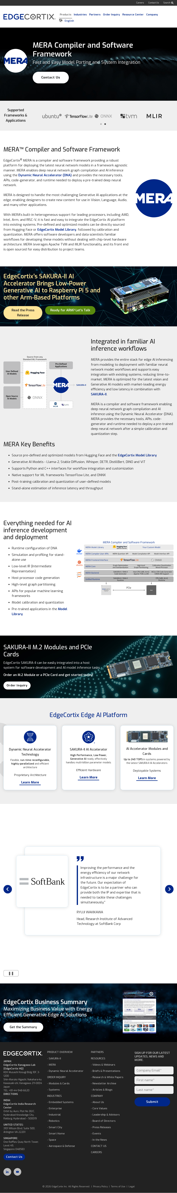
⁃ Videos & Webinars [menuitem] (103, 1064)
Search (168, 2)
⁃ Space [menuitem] (51, 1140)
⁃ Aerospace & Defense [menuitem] (61, 1146)
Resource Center (133, 14)
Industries (80, 14)
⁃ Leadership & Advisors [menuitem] (105, 1114)
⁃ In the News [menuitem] (99, 1140)
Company (152, 14)
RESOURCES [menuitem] (98, 1058)
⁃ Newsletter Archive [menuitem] (103, 1083)
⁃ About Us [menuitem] (97, 1102)
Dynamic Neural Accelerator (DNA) (45, 175)
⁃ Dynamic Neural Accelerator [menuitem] (65, 1071)
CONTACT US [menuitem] (98, 1146)
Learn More (30, 782)
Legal (132, 1186)
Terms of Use (118, 1186)
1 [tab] (101, 124)
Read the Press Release (23, 312)
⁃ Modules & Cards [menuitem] (58, 1083)
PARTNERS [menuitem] (97, 1052)
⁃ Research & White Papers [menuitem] (107, 1077)
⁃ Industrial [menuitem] (54, 1114)
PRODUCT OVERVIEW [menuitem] (60, 1052)
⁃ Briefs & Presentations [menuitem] (105, 1071)
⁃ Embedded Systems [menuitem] (60, 1102)
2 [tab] (105, 124)
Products (65, 14)
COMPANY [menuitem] (97, 1096)
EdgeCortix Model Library (56, 229)
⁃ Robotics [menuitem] (53, 1121)
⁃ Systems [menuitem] (53, 1089)
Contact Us (153, 2)
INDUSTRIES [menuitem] (54, 1096)
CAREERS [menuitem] (96, 1152)
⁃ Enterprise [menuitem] (54, 1108)
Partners (94, 14)
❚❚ (8, 973)
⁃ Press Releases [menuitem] (101, 1127)
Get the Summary (23, 1027)
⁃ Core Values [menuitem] (99, 1108)
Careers (140, 2)
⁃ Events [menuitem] (96, 1133)
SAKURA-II (99, 394)
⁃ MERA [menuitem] (51, 1064)
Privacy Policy (100, 1186)
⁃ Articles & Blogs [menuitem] (101, 1089)
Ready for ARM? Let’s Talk (70, 310)
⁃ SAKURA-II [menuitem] (54, 1058)
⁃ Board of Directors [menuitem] (103, 1121)
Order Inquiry (111, 14)
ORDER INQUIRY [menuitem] (56, 1077)
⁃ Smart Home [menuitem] (56, 1133)
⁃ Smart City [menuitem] (54, 1127)
